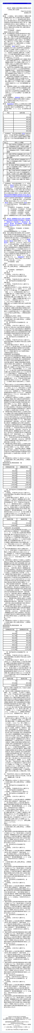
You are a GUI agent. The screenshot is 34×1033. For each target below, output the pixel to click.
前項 (13, 46)
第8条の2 (9, 221)
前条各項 (17, 97)
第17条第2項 (18, 223)
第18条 (25, 223)
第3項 (11, 241)
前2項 (12, 186)
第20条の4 (13, 225)
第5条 (27, 220)
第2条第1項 (10, 104)
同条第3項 (21, 257)
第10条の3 (25, 221)
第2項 (6, 202)
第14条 (12, 223)
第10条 (16, 221)
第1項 (12, 185)
